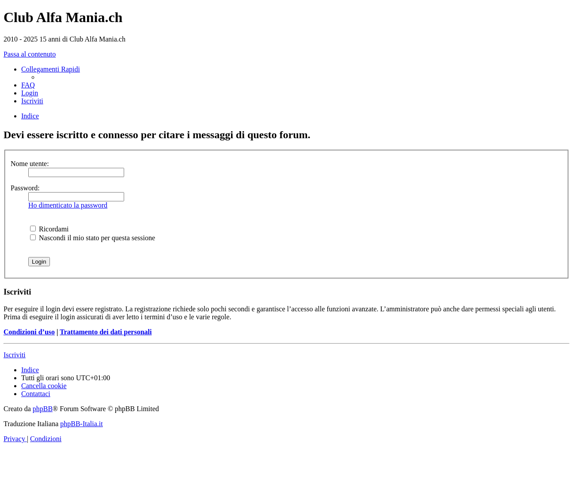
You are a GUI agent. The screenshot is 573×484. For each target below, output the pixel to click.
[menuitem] (28, 85)
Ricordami (49, 229)
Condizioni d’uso (29, 332)
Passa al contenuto (30, 54)
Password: (25, 188)
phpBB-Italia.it (81, 423)
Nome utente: (30, 163)
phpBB (43, 408)
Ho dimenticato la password (67, 205)
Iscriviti (15, 355)
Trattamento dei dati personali (106, 332)
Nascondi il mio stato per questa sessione (92, 238)
